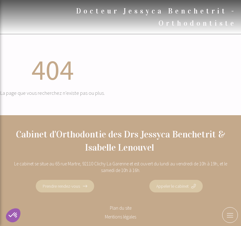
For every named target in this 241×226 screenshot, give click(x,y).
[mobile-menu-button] (230, 215)
